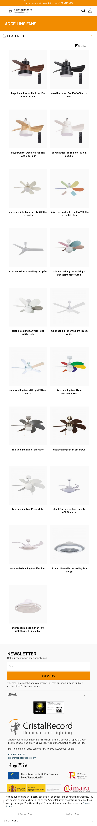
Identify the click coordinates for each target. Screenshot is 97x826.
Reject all (25, 813)
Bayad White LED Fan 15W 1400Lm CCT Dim (69, 154)
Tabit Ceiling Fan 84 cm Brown (69, 449)
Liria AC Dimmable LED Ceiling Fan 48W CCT (69, 570)
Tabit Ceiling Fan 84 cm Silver (28, 449)
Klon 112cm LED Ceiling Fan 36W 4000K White (69, 510)
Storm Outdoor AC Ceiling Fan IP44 (28, 271)
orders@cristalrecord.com (22, 757)
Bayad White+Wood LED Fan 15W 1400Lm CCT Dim (28, 154)
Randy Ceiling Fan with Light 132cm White (27, 392)
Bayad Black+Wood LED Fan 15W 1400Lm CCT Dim (28, 95)
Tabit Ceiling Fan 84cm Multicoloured (69, 392)
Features (48, 35)
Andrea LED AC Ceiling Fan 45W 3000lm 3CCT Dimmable (27, 629)
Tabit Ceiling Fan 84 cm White (28, 508)
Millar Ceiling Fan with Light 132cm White (69, 332)
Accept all (72, 813)
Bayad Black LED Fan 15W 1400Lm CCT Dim (69, 95)
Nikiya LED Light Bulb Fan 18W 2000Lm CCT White (28, 213)
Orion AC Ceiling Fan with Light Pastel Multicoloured (69, 273)
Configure (48, 820)
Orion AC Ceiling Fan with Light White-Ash (28, 332)
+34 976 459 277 (16, 754)
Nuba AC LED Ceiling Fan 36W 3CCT (28, 568)
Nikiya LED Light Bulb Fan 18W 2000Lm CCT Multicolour (69, 213)
